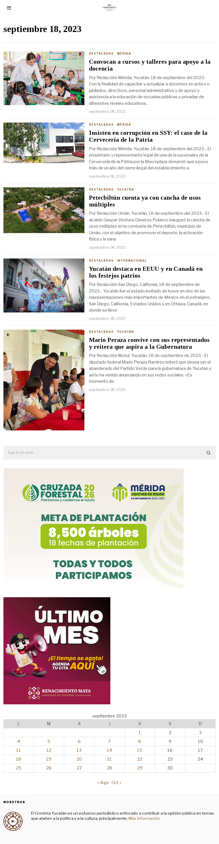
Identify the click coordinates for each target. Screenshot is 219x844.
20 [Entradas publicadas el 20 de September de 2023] (79, 759)
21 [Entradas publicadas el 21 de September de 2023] (109, 759)
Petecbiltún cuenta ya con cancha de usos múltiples (145, 201)
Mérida (124, 53)
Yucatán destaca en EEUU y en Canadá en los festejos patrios (145, 272)
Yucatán (125, 189)
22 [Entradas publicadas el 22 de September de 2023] (139, 759)
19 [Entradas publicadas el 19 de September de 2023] (48, 759)
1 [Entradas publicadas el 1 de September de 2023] (140, 732)
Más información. (144, 818)
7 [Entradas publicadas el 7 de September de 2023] (109, 741)
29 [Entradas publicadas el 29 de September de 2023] (140, 768)
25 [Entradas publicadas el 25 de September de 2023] (18, 768)
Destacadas (101, 53)
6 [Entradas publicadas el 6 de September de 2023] (79, 741)
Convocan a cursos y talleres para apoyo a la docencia (149, 65)
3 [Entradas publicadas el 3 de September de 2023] (200, 732)
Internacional (132, 260)
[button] (209, 453)
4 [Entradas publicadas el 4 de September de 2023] (18, 741)
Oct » (116, 782)
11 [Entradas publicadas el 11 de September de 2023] (18, 750)
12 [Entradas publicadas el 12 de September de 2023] (48, 750)
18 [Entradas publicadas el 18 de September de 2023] (18, 759)
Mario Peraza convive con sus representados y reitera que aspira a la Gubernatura (149, 343)
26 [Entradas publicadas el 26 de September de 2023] (49, 768)
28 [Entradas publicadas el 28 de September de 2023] (109, 768)
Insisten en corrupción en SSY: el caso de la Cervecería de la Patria (148, 136)
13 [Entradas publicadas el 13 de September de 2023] (79, 750)
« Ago (103, 782)
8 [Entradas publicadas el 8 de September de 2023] (139, 741)
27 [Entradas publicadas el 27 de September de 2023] (79, 768)
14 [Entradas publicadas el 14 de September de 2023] (109, 750)
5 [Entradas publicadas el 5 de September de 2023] (48, 741)
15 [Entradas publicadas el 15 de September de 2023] (139, 750)
